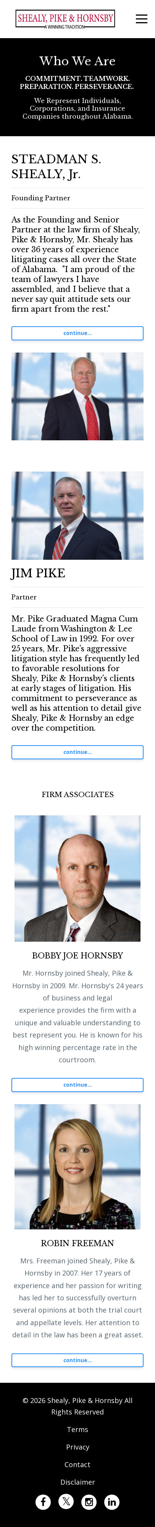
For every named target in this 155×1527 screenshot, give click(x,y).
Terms (77, 1429)
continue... (77, 333)
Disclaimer (77, 1482)
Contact (77, 1464)
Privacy (77, 1446)
